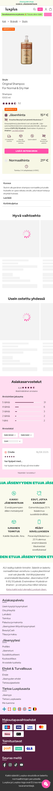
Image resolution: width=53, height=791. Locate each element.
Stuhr (25, 21)
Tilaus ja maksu (9, 634)
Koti (4, 21)
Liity (40, 9)
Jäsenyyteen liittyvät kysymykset (18, 626)
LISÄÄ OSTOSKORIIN (26, 151)
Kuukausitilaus (9, 658)
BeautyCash (8, 630)
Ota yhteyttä (8, 610)
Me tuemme (8, 703)
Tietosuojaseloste (11, 682)
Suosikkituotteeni (11, 654)
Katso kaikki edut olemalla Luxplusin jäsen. (26, 589)
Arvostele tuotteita (11, 662)
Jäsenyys (7, 695)
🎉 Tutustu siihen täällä (22, 14)
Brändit (14, 21)
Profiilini (6, 646)
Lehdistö (6, 614)
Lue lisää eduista (18, 130)
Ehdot (5, 674)
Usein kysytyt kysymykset (15, 606)
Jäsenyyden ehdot (11, 678)
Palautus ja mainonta (12, 622)
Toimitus (6, 618)
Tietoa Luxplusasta (11, 699)
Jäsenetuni (7, 650)
